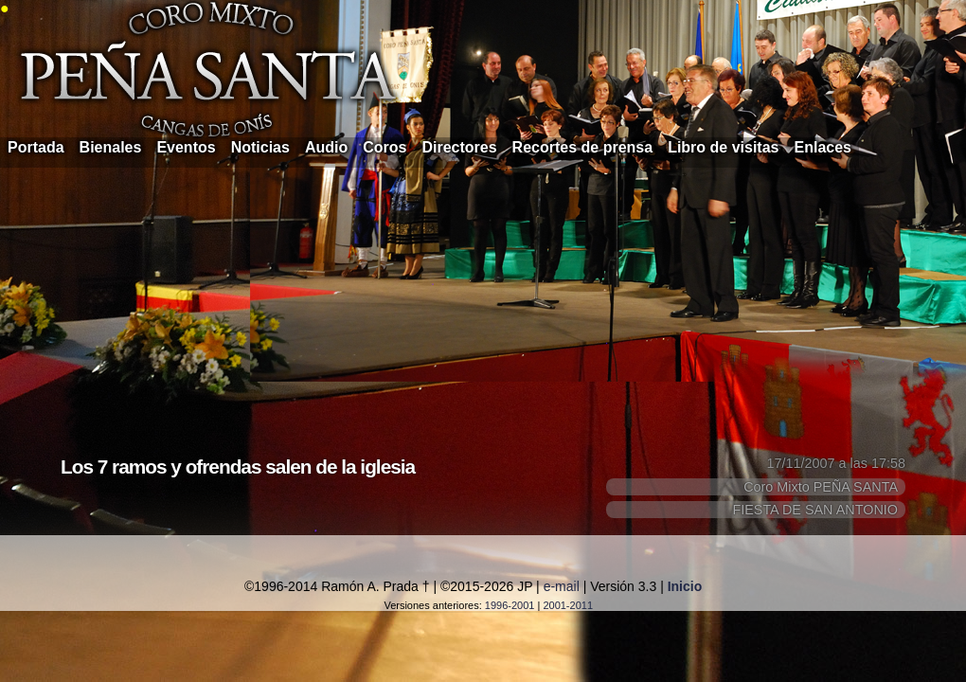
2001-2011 (568, 605)
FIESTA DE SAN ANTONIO (815, 509)
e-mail (562, 586)
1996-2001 (510, 605)
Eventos (185, 147)
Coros (384, 147)
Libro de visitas (723, 147)
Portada (36, 147)
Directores (458, 147)
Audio (326, 147)
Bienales (111, 147)
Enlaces (823, 147)
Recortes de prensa (582, 147)
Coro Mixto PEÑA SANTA (820, 486)
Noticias (260, 147)
